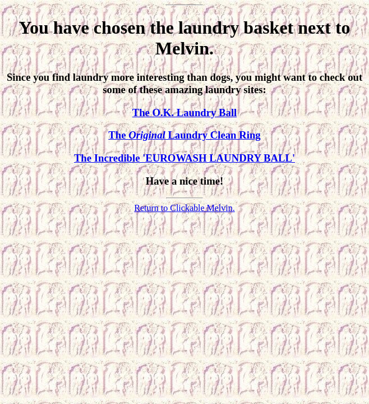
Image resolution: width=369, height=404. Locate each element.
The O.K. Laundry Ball (184, 112)
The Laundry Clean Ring (184, 135)
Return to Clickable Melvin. (184, 208)
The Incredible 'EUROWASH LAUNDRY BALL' (184, 158)
